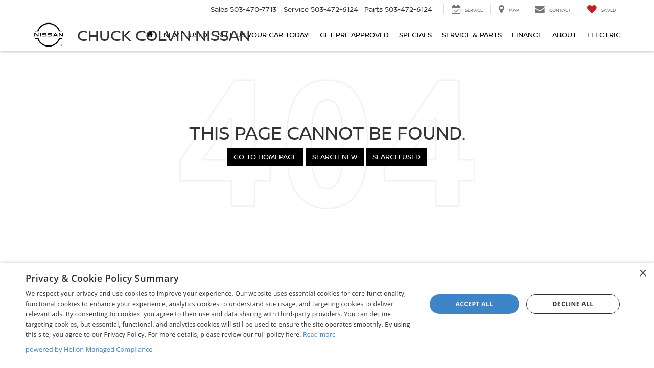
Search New (334, 157)
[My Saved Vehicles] (601, 9)
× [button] (642, 274)
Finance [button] (527, 34)
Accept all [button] (475, 304)
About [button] (564, 34)
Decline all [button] (573, 304)
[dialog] (327, 315)
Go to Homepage (265, 157)
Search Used (396, 157)
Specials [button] (415, 34)
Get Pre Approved (354, 34)
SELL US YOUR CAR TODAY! (264, 34)
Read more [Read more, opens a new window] (319, 334)
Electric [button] (604, 34)
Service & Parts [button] (472, 34)
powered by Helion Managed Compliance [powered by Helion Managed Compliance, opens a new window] (89, 349)
